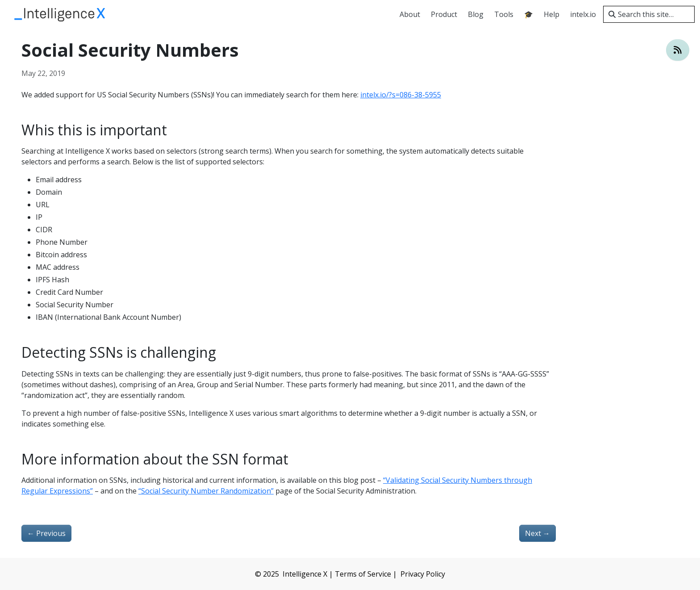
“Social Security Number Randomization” (206, 491)
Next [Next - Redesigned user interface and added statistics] (537, 533)
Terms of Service (363, 574)
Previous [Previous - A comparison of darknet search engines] (46, 533)
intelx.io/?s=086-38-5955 (400, 95)
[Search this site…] (649, 14)
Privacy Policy (422, 574)
